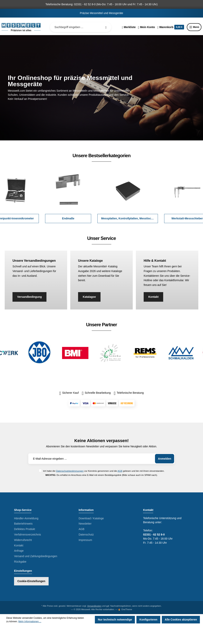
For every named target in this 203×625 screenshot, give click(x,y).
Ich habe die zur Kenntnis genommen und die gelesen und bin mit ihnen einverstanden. (103, 471)
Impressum (85, 540)
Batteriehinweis (23, 523)
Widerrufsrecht (23, 540)
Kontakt (153, 296)
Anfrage (19, 550)
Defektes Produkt (24, 529)
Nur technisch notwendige (115, 619)
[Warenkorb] (170, 27)
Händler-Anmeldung (26, 518)
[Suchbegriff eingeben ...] (80, 27)
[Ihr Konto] (146, 27)
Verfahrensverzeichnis (27, 534)
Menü (194, 27)
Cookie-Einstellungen (31, 581)
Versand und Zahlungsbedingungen (35, 556)
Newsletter (85, 523)
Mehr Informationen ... (29, 621)
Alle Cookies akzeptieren (181, 619)
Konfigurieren (148, 619)
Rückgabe (20, 561)
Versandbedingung (29, 296)
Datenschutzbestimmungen (70, 471)
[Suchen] (106, 27)
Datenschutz (86, 534)
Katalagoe (89, 296)
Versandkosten (94, 606)
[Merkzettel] (129, 27)
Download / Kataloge (91, 518)
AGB (120, 471)
